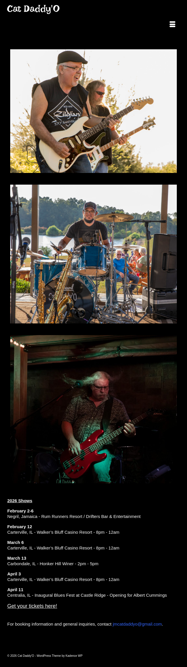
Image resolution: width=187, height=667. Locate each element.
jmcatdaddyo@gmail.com (137, 624)
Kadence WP (74, 655)
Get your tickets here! (32, 606)
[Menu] (172, 24)
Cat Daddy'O (33, 8)
